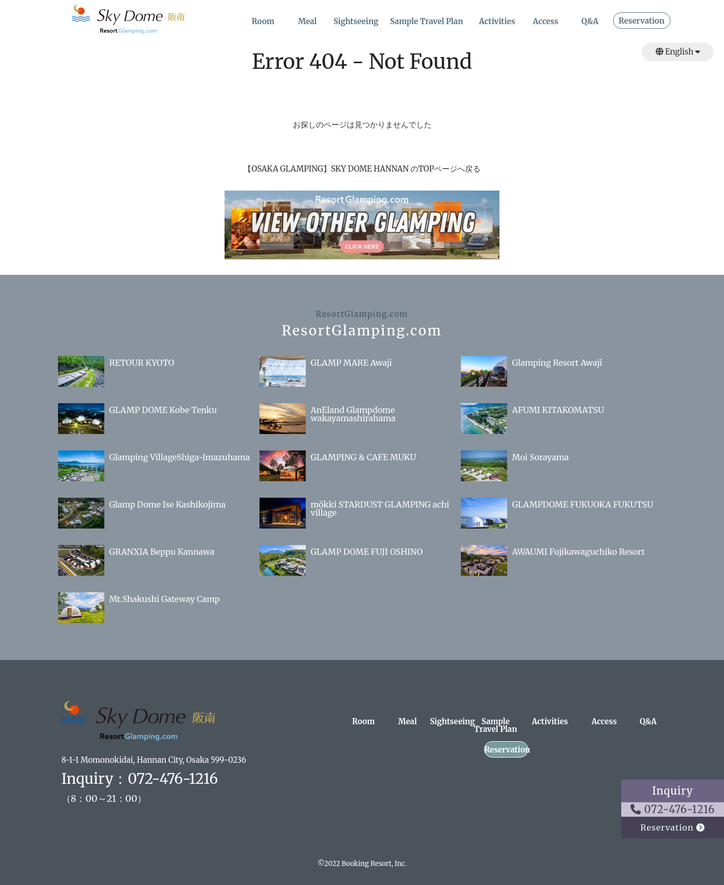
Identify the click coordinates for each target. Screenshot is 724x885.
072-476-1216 (672, 809)
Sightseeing (356, 21)
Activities (497, 21)
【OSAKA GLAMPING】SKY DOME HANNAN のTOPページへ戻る (362, 169)
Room (263, 21)
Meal (307, 21)
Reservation (641, 21)
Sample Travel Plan (426, 21)
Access (545, 21)
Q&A (590, 21)
